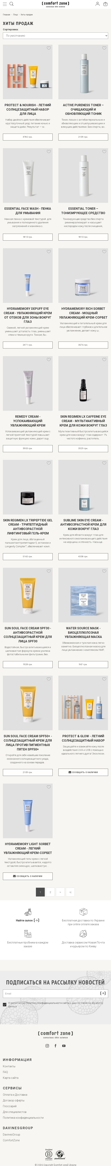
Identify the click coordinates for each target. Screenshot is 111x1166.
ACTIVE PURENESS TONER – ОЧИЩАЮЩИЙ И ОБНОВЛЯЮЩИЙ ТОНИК (83, 109)
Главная (6, 15)
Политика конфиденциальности (23, 1117)
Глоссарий (10, 1106)
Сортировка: (11, 29)
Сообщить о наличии (83, 772)
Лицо (15, 15)
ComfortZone (11, 1140)
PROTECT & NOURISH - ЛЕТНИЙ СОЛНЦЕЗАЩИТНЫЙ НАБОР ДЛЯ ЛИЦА (28, 109)
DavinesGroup (11, 1134)
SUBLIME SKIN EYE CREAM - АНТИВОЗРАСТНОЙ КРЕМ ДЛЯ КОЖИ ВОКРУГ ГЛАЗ (83, 524)
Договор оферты (13, 1100)
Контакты (9, 1066)
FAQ (5, 1072)
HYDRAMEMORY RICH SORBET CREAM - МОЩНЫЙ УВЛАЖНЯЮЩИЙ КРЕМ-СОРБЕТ (83, 313)
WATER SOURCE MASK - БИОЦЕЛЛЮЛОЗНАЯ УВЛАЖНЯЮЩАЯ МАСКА (83, 632)
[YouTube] (64, 1046)
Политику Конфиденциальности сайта (47, 1003)
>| (70, 892)
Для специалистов (15, 1111)
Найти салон (28, 920)
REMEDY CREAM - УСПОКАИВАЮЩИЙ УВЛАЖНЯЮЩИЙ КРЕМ (27, 421)
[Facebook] (55, 1046)
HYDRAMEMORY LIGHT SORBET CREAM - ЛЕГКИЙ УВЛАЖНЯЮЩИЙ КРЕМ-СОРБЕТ (28, 848)
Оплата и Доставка (15, 1094)
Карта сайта (10, 1077)
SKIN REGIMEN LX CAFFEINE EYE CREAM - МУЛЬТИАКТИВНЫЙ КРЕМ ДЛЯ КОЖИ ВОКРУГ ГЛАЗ (83, 421)
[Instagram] (47, 1046)
